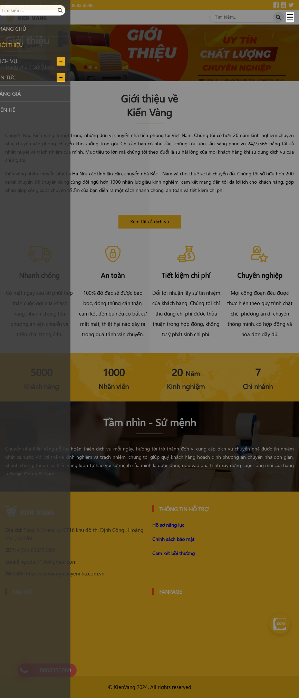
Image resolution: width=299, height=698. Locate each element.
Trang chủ (16, 66)
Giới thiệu (43, 66)
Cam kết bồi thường (173, 553)
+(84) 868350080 (30, 549)
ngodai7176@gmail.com (41, 561)
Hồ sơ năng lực (168, 525)
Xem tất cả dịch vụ (149, 221)
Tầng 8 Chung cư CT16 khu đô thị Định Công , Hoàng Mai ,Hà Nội (74, 534)
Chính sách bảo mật (173, 539)
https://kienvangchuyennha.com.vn (54, 573)
